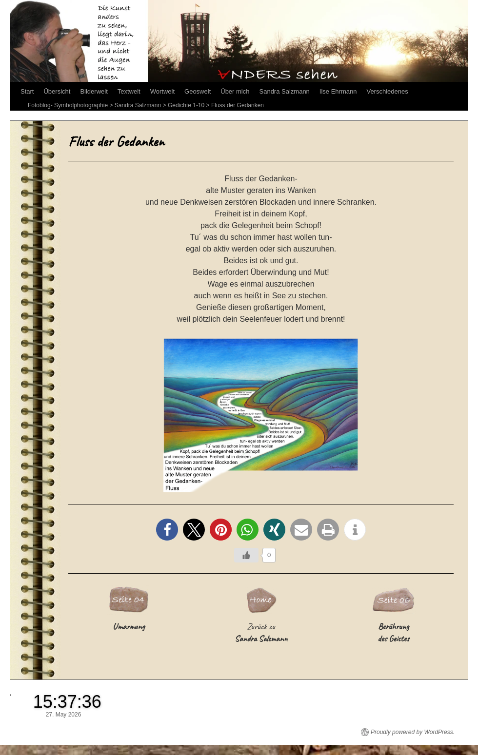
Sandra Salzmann (284, 91)
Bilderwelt (93, 91)
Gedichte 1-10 (186, 105)
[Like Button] (246, 555)
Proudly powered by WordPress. (413, 732)
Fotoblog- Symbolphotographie (68, 105)
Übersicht (56, 91)
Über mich (234, 91)
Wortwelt (162, 91)
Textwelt (129, 91)
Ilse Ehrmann (338, 91)
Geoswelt (197, 91)
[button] (167, 530)
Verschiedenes (387, 91)
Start (27, 91)
